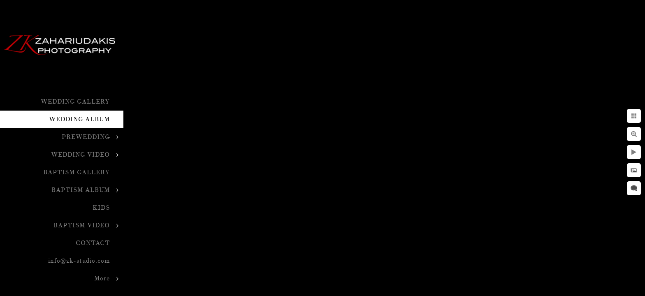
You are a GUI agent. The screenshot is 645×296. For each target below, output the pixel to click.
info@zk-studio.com (79, 261)
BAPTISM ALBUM (80, 190)
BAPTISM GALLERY (76, 172)
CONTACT (93, 243)
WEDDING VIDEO (80, 155)
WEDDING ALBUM (79, 119)
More (102, 278)
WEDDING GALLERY (75, 102)
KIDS (101, 208)
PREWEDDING (86, 137)
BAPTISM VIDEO (81, 225)
